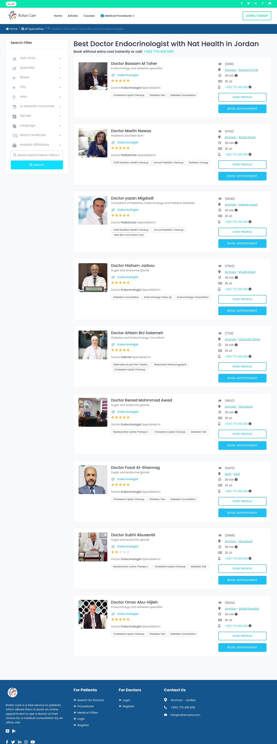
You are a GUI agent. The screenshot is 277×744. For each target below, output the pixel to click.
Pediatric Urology (198, 162)
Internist (126, 357)
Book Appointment (242, 109)
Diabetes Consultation (183, 95)
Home (58, 16)
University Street (249, 339)
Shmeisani (246, 406)
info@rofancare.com (185, 715)
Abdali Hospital (249, 608)
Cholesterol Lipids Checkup (128, 95)
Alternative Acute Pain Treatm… (131, 364)
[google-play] (14, 731)
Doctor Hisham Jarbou (133, 265)
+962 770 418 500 (159, 51)
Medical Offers (88, 713)
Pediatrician (129, 155)
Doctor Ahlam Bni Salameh (137, 333)
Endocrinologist (127, 75)
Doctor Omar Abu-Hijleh (134, 602)
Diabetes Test (157, 95)
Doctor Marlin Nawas (131, 131)
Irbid (228, 474)
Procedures (86, 706)
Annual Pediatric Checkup (169, 162)
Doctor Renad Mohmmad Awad (141, 400)
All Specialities (33, 29)
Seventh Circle (248, 70)
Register (83, 725)
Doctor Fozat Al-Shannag (135, 467)
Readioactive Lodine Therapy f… (131, 431)
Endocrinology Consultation (193, 297)
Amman (230, 70)
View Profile (242, 97)
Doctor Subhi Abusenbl (133, 535)
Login (81, 719)
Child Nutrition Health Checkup (131, 162)
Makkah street (248, 204)
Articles (73, 16)
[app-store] (7, 731)
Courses (89, 16)
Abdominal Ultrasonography (170, 364)
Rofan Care (22, 16)
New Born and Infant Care (129, 234)
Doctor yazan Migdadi (132, 198)
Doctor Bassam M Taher (134, 63)
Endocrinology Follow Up (158, 297)
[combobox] (40, 58)
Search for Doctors (91, 700)
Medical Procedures (117, 16)
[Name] (37, 155)
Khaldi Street (247, 137)
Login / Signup (257, 16)
